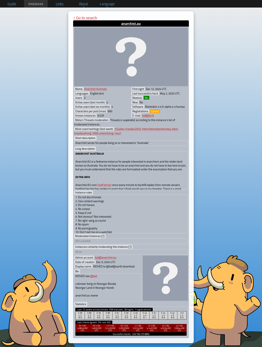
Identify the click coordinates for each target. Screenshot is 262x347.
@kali (93, 276)
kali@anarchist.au (105, 257)
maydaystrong (82, 133)
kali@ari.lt (148, 115)
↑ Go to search (85, 17)
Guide (12, 3)
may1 (118, 133)
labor (175, 129)
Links (60, 3)
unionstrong (106, 133)
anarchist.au (131, 23)
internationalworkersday (156, 129)
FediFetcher (104, 185)
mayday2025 (133, 129)
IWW (95, 133)
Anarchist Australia (95, 89)
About (83, 3)
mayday (119, 129)
